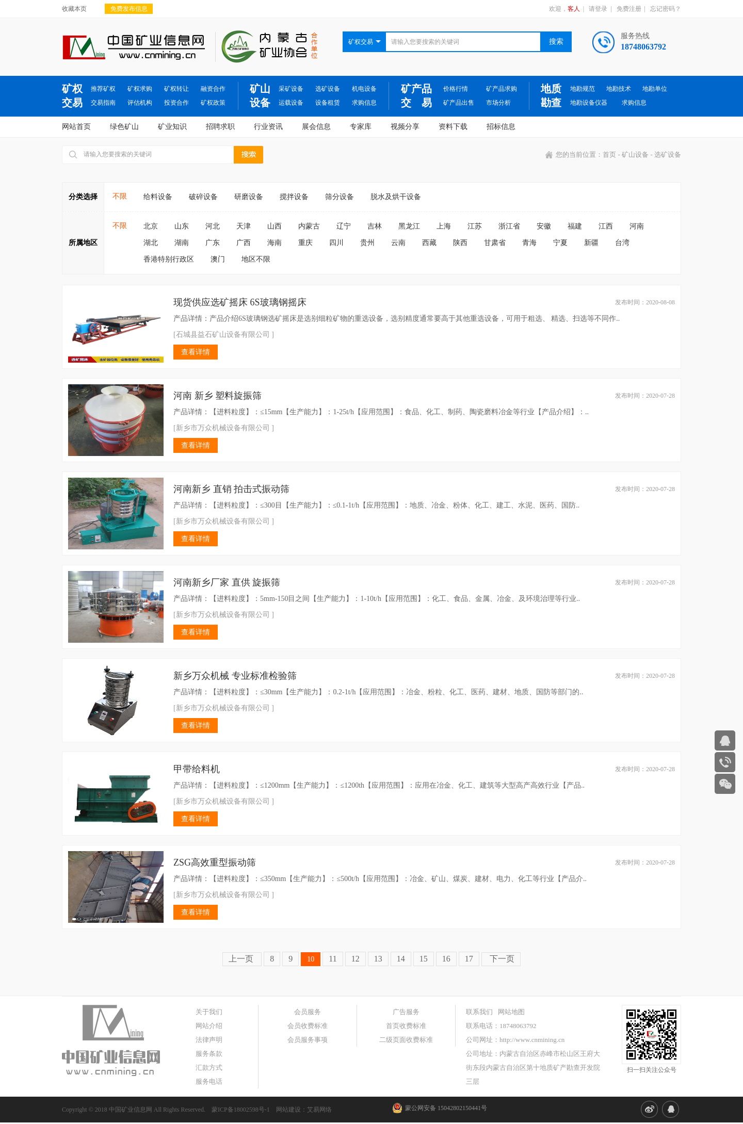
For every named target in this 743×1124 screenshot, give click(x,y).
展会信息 (316, 127)
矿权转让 (176, 88)
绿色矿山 (124, 127)
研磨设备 (248, 197)
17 (469, 958)
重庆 (305, 243)
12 (355, 958)
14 (401, 958)
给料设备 (157, 197)
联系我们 (479, 1012)
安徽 (544, 226)
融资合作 (213, 88)
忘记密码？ (665, 8)
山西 (274, 226)
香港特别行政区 (168, 259)
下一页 (501, 958)
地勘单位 (654, 88)
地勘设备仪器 (588, 102)
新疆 (591, 243)
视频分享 (405, 127)
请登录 (598, 8)
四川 (336, 243)
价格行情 (455, 88)
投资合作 (176, 102)
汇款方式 (209, 1067)
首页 (609, 154)
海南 (274, 243)
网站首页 (76, 127)
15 (423, 958)
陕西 (460, 243)
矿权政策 (213, 102)
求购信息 (364, 102)
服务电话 (209, 1081)
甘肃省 (495, 243)
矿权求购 (139, 88)
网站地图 (511, 1012)
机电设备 (364, 88)
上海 (444, 226)
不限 (119, 196)
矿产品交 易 (416, 95)
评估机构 (139, 102)
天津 (243, 226)
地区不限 (255, 259)
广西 (243, 243)
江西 (606, 226)
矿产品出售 (458, 102)
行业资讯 (268, 127)
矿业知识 (172, 127)
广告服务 (406, 1012)
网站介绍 (209, 1026)
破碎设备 (203, 197)
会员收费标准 (307, 1026)
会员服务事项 (307, 1040)
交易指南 (103, 102)
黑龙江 (409, 226)
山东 (181, 226)
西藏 (429, 243)
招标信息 (501, 127)
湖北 (150, 243)
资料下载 (453, 127)
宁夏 (560, 243)
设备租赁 (327, 102)
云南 (398, 243)
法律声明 (209, 1040)
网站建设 (288, 1109)
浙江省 (509, 226)
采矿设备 (291, 88)
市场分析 (498, 102)
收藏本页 (74, 8)
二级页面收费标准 (406, 1040)
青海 (529, 243)
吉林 (374, 226)
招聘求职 (220, 127)
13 (378, 958)
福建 (575, 226)
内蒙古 (309, 226)
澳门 (218, 259)
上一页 (242, 958)
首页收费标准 (406, 1026)
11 (332, 958)
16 (446, 958)
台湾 (622, 243)
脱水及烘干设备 (395, 197)
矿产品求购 (501, 88)
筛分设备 (339, 197)
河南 (636, 226)
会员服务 (307, 1012)
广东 (212, 243)
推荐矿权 (103, 88)
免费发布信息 (129, 8)
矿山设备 (260, 95)
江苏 (474, 226)
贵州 (367, 243)
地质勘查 (551, 95)
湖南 (181, 243)
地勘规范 (582, 88)
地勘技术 (618, 88)
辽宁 (343, 226)
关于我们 (209, 1012)
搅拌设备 (294, 197)
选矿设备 (327, 88)
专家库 (361, 127)
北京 (150, 226)
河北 (212, 226)
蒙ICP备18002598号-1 (241, 1109)
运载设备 (291, 102)
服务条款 (209, 1053)
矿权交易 (72, 95)
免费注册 (629, 8)
